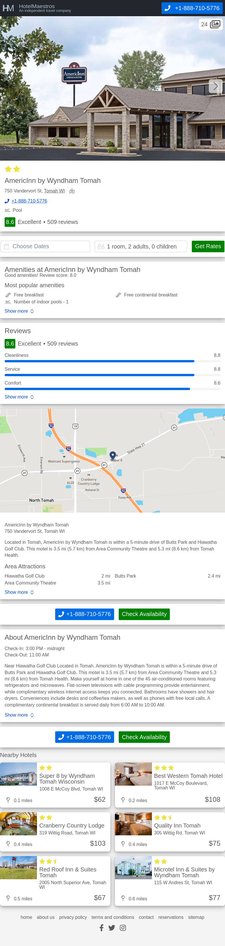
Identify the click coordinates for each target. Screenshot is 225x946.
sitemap (196, 917)
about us (46, 917)
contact (146, 917)
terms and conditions (113, 917)
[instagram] (123, 928)
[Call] (192, 8)
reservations (170, 917)
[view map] (73, 191)
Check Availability (144, 614)
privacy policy (73, 917)
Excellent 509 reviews (41, 222)
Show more (16, 311)
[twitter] (111, 928)
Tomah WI (54, 190)
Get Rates (208, 246)
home (26, 917)
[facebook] (101, 928)
